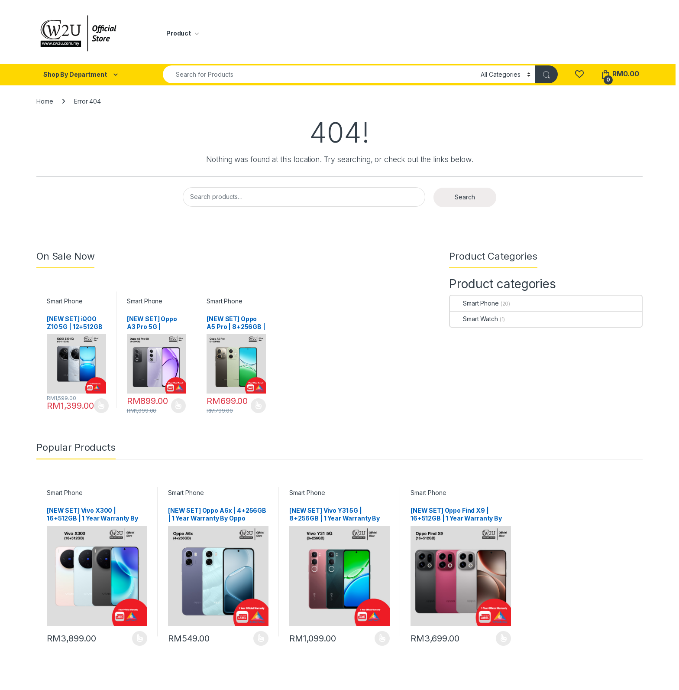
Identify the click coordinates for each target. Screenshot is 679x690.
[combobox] (319, 74)
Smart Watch (474, 318)
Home (44, 101)
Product (178, 33)
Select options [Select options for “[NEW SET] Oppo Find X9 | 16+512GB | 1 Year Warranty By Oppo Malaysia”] (503, 638)
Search (465, 197)
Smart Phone (64, 301)
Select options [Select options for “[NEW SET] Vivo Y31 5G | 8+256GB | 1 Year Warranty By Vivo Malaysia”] (382, 638)
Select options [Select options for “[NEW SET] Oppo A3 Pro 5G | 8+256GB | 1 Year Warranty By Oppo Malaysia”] (178, 405)
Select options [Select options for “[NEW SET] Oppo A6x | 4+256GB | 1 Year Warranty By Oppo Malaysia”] (260, 638)
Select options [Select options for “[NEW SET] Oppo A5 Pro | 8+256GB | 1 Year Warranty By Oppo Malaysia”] (258, 405)
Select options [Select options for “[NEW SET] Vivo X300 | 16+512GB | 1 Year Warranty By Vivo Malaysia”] (139, 638)
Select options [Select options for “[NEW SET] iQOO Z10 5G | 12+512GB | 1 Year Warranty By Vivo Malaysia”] (101, 405)
